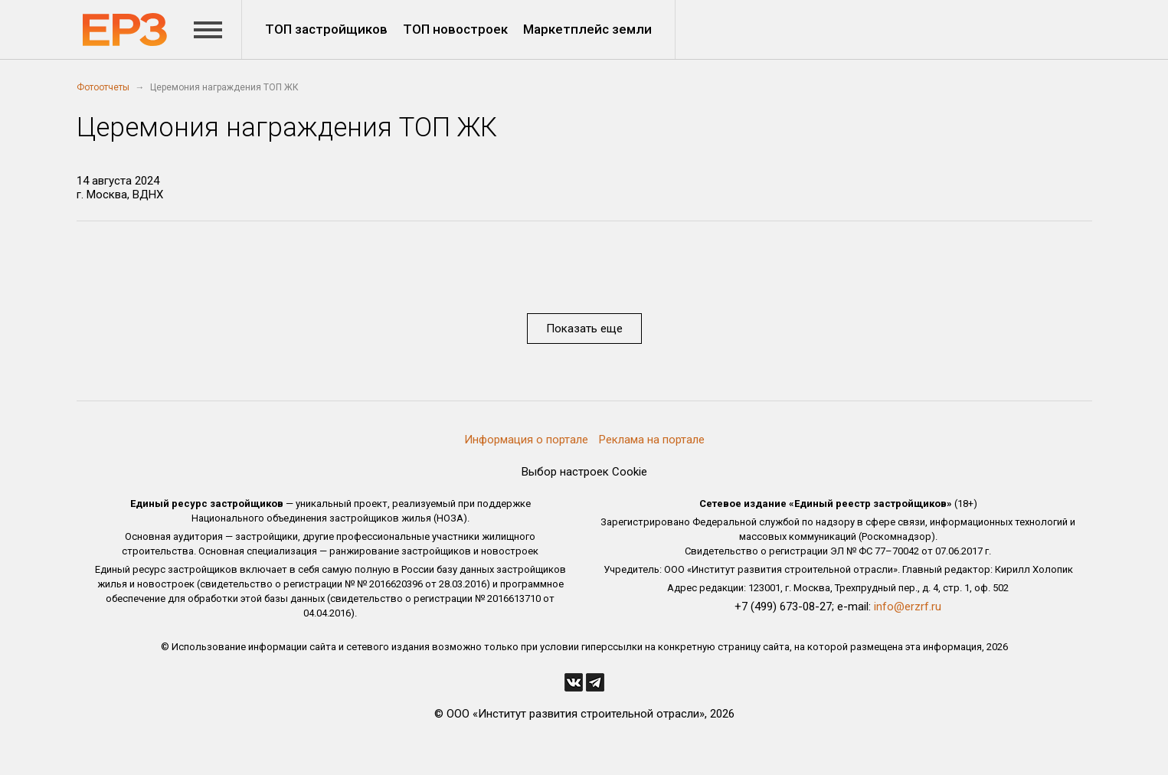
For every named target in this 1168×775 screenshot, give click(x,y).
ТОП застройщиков (326, 29)
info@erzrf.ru (907, 606)
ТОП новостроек (455, 29)
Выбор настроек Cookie (584, 472)
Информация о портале (526, 439)
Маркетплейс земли (587, 29)
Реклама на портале (652, 439)
